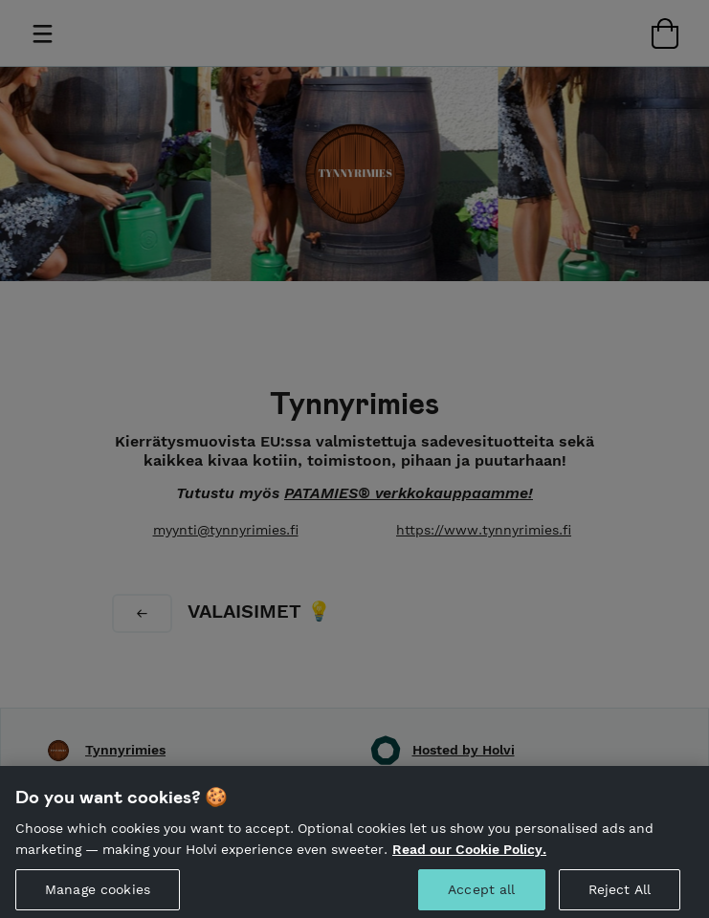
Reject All (619, 894)
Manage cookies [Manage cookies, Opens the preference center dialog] (97, 894)
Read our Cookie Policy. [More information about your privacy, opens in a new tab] (469, 853)
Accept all (481, 894)
